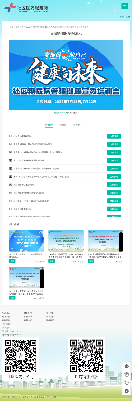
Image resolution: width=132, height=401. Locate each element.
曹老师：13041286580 (12, 331)
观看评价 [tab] (77, 124)
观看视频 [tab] (49, 124)
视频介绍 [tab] (63, 124)
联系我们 (50, 316)
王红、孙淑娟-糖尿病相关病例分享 (28, 160)
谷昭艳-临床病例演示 (22, 136)
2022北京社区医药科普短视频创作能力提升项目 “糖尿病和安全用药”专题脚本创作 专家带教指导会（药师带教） (105, 256)
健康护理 (28, 313)
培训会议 (6, 313)
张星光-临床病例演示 (22, 209)
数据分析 (28, 320)
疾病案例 (6, 320)
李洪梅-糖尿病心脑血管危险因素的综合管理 (32, 144)
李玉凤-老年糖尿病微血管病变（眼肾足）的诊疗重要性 (37, 152)
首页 (11, 27)
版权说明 (50, 320)
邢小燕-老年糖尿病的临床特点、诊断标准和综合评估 (36, 168)
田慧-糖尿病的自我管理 (23, 185)
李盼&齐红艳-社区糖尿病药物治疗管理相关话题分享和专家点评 (41, 176)
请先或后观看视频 (66, 112)
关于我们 (50, 313)
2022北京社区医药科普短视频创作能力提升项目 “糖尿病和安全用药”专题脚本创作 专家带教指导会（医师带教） (26, 293)
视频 (12, 261)
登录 (122, 16)
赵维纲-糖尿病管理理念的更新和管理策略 (31, 217)
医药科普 (6, 324)
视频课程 (19, 27)
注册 (128, 16)
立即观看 (114, 136)
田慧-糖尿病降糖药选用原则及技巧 (28, 193)
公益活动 (28, 316)
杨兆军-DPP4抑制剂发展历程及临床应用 (31, 201)
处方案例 (6, 316)
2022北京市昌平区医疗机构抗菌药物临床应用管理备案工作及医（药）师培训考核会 (65, 256)
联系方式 (6, 327)
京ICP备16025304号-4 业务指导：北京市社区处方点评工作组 (29, 397)
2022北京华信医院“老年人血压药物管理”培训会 (25, 255)
